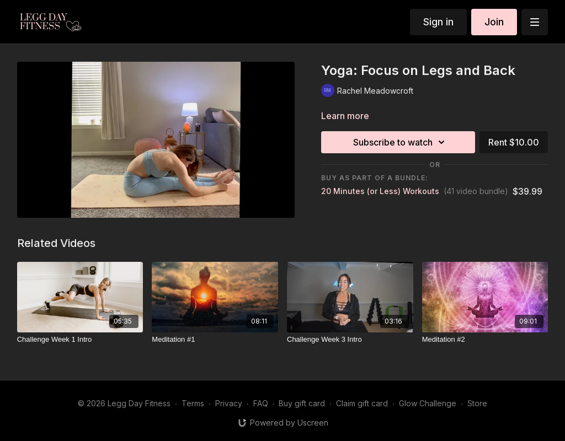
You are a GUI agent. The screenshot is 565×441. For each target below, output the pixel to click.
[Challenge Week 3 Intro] (350, 339)
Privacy (228, 403)
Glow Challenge (427, 403)
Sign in (438, 22)
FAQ (260, 403)
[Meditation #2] (485, 339)
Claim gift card (362, 403)
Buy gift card (302, 403)
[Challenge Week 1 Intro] (80, 339)
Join (494, 22)
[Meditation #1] (215, 339)
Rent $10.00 (513, 142)
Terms (193, 403)
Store (477, 403)
